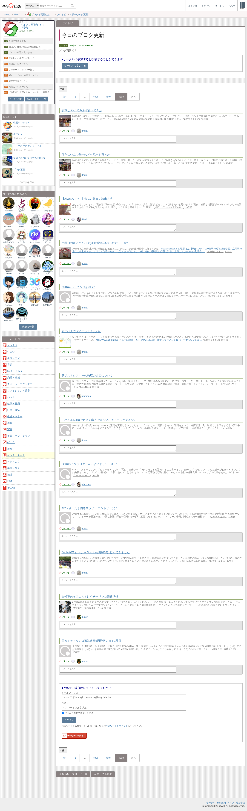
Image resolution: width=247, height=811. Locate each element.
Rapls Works (35, 242)
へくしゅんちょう (21, 288)
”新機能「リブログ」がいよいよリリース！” (89, 463)
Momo (21, 227)
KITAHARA (47, 305)
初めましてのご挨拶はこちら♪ (23, 75)
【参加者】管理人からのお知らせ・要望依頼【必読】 (31, 92)
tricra (85, 130)
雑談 (9, 481)
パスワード (67, 702)
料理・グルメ (14, 371)
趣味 (9, 423)
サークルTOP (104, 774)
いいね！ (66, 130)
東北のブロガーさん (18, 86)
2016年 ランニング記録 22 (78, 287)
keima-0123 (35, 211)
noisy (85, 617)
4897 (108, 96)
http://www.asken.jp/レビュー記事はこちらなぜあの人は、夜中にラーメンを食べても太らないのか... (149, 339)
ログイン (69, 720)
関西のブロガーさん (18, 81)
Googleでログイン (74, 735)
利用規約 (221, 802)
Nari (84, 219)
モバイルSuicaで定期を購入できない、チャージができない (99, 419)
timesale (21, 258)
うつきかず (48, 211)
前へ (65, 96)
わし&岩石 (34, 227)
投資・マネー (14, 416)
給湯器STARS (8, 242)
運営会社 (240, 802)
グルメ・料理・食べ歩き (20, 52)
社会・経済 (13, 410)
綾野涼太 (35, 305)
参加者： (26, 31)
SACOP (9, 258)
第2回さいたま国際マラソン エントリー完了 (90, 508)
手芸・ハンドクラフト (19, 436)
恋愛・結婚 (13, 377)
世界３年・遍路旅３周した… (87, 608)
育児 (9, 364)
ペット (11, 397)
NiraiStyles (8, 227)
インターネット (16, 455)
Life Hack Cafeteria (8, 273)
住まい (11, 351)
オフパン (22, 242)
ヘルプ (230, 802)
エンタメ (12, 345)
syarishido (9, 211)
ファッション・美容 (18, 390)
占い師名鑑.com (22, 210)
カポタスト (35, 274)
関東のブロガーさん (18, 63)
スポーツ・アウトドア (19, 384)
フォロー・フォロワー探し (21, 69)
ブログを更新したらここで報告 (35, 26)
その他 (11, 487)
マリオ (48, 258)
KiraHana (8, 305)
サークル (210, 802)
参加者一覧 (28, 326)
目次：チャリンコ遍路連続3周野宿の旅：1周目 (91, 640)
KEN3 (21, 274)
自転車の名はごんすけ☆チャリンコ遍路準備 (90, 596)
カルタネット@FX (21, 320)
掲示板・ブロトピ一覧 (74, 774)
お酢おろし (48, 289)
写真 (9, 429)
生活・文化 (13, 358)
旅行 (9, 448)
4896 (95, 96)
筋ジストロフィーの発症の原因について (87, 375)
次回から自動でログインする (79, 713)
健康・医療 (13, 403)
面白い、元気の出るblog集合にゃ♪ (25, 46)
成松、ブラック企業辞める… (169, 207)
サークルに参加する (75, 65)
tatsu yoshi (8, 321)
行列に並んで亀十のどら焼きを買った (86, 154)
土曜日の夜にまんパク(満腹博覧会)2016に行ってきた (95, 243)
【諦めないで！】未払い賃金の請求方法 (87, 198)
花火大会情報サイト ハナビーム (48, 240)
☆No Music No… (81, 387)
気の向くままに (191, 119)
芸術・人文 (13, 461)
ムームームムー (34, 257)
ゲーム (11, 442)
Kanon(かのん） (48, 273)
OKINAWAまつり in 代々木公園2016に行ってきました (96, 552)
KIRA (48, 227)
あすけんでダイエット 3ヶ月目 (81, 331)
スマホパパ (35, 289)
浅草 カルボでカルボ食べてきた (82, 110)
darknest (86, 396)
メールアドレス (70, 692)
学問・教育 (13, 468)
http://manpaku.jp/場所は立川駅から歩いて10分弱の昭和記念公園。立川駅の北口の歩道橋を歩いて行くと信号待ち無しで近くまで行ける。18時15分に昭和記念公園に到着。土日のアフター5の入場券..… (157, 250)
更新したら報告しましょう (21, 58)
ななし (22, 305)
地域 (9, 474)
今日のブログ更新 (17, 41)
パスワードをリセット (117, 726)
